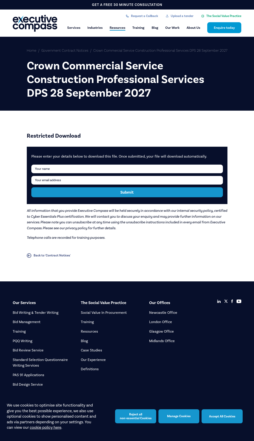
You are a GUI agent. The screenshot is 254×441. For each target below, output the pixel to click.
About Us (193, 28)
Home (31, 50)
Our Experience (93, 360)
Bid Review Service (28, 350)
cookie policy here (45, 427)
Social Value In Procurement (104, 312)
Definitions (90, 369)
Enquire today (224, 28)
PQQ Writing (22, 341)
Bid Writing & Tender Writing (35, 312)
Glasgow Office (161, 331)
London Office (160, 322)
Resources (117, 28)
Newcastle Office (163, 312)
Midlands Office (162, 341)
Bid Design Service (28, 384)
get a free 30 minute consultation (127, 4)
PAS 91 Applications (28, 375)
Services (73, 28)
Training (138, 28)
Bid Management (26, 322)
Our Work (172, 28)
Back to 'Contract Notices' (49, 255)
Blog (155, 28)
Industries (95, 28)
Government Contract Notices (64, 50)
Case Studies (91, 350)
